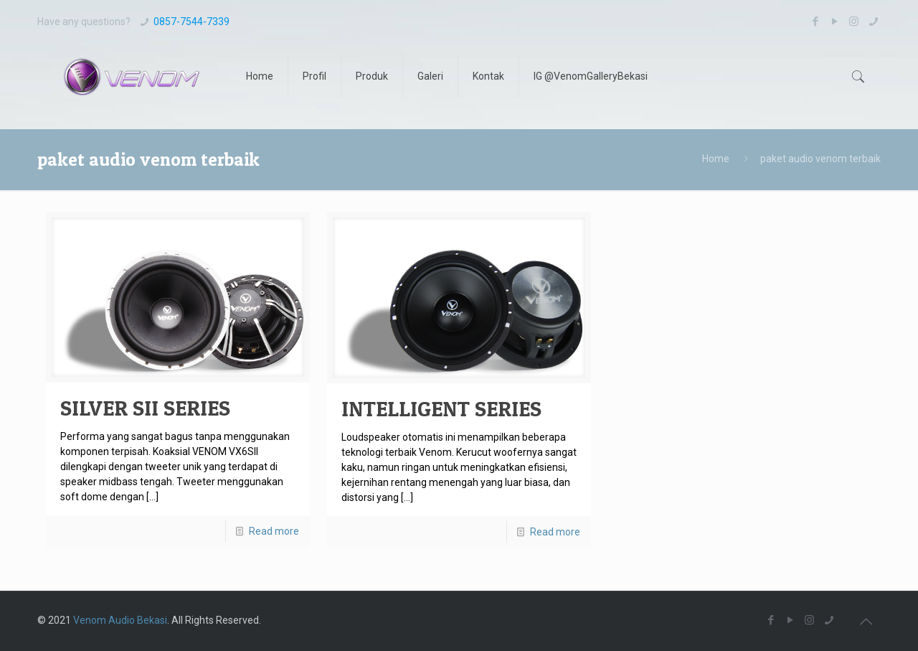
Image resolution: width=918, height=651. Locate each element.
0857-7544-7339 (191, 21)
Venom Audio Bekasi (120, 620)
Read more (274, 531)
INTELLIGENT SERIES (441, 408)
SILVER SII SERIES (145, 408)
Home (715, 158)
